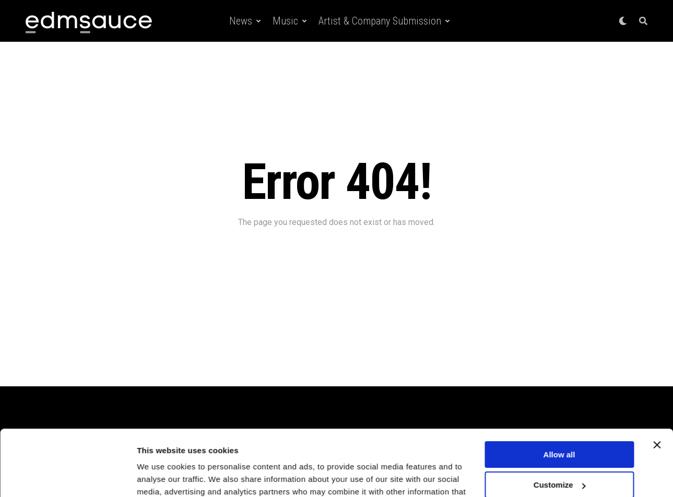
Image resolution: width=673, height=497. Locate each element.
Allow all (559, 398)
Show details (161, 476)
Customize (560, 428)
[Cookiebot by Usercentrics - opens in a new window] (67, 476)
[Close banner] (656, 388)
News (240, 21)
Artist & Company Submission (379, 21)
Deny (559, 459)
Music (285, 21)
